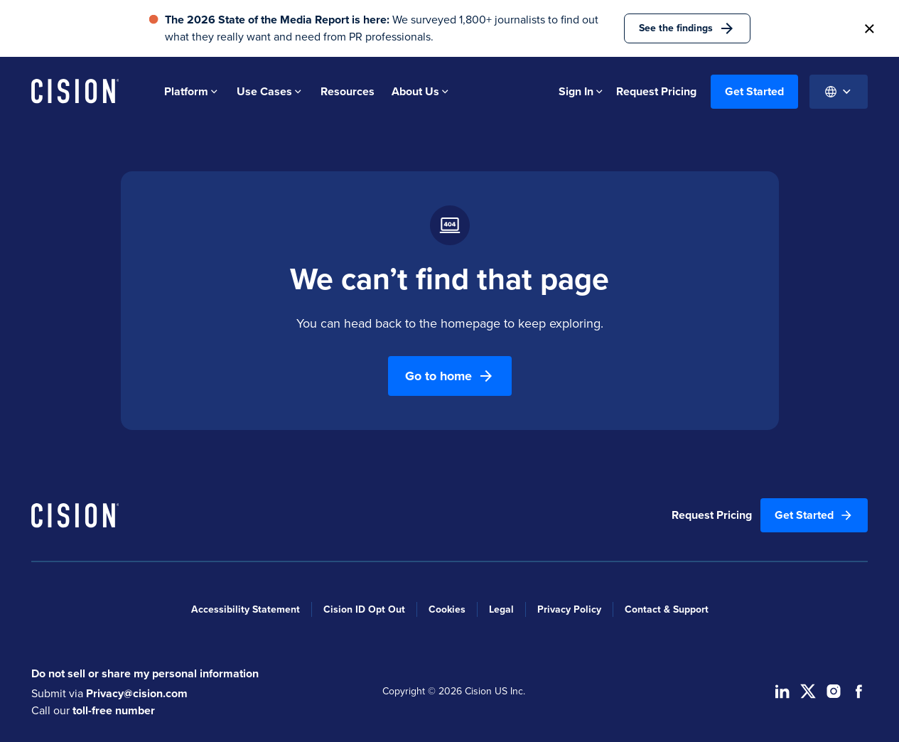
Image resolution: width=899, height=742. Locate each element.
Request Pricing (657, 91)
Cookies (447, 609)
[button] (869, 28)
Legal (501, 609)
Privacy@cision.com (137, 693)
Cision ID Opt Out (364, 609)
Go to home (450, 376)
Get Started (754, 91)
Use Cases (270, 91)
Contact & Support (667, 609)
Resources (348, 91)
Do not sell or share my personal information (145, 673)
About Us (421, 91)
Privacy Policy (569, 609)
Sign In (582, 91)
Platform (192, 91)
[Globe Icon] (838, 92)
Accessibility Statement (245, 609)
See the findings (687, 28)
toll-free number (113, 710)
